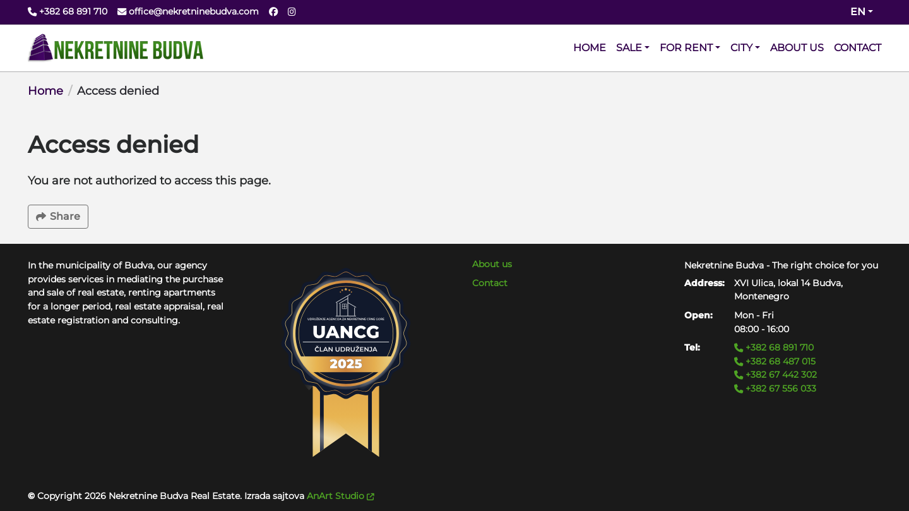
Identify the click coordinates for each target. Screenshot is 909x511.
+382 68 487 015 (775, 361)
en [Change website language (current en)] (857, 12)
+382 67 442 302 (775, 374)
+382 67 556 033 (775, 388)
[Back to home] (115, 48)
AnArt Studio (340, 496)
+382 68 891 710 (774, 347)
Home (45, 91)
